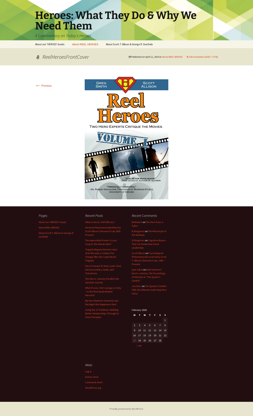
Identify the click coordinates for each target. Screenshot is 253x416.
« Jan (139, 345)
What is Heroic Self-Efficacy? (100, 222)
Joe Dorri (136, 286)
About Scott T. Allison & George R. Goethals (129, 44)
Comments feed (93, 382)
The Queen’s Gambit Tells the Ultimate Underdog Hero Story (149, 290)
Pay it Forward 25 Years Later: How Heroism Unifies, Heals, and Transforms (103, 269)
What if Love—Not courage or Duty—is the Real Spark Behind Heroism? (103, 291)
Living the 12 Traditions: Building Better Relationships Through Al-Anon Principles (102, 313)
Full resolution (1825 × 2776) (203, 56)
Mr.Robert (137, 222)
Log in (88, 371)
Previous (43, 85)
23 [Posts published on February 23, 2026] (134, 340)
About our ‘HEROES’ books (49, 44)
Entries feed (91, 376)
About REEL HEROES (85, 44)
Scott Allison (138, 253)
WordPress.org (93, 387)
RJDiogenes (138, 231)
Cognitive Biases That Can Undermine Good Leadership (149, 244)
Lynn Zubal (137, 269)
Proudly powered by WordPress (126, 408)
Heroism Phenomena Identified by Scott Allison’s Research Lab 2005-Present (103, 231)
